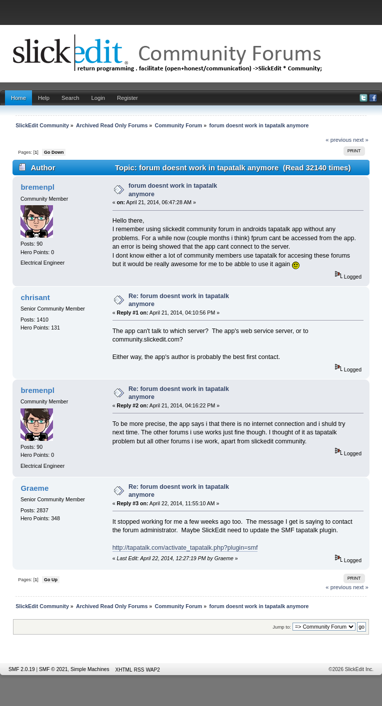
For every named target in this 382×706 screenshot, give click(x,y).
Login (98, 98)
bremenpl (37, 187)
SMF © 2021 (53, 669)
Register (127, 98)
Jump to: (281, 627)
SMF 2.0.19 (21, 669)
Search (71, 98)
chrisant (35, 297)
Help (44, 98)
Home (18, 98)
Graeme (34, 488)
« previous (339, 140)
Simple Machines (90, 669)
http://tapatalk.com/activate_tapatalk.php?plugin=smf (185, 547)
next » (360, 140)
